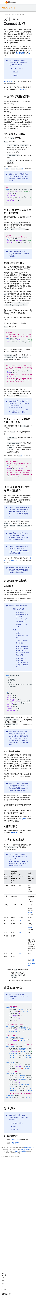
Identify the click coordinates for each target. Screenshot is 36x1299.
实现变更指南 (15, 560)
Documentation (8, 8)
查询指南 (23, 819)
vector (20, 957)
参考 (2, 1280)
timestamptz (22, 936)
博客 (2, 1297)
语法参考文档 (14, 1143)
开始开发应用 (20, 53)
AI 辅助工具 (14, 1140)
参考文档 (14, 833)
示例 (2, 1283)
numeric (30, 912)
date (20, 932)
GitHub (3, 1289)
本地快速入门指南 (18, 572)
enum (20, 953)
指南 (2, 1277)
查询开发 (15, 72)
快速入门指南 (8, 81)
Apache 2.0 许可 (25, 1149)
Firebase (6, 15)
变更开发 (15, 75)
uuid (20, 920)
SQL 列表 (23, 89)
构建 (23, 15)
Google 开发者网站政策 (19, 1151)
